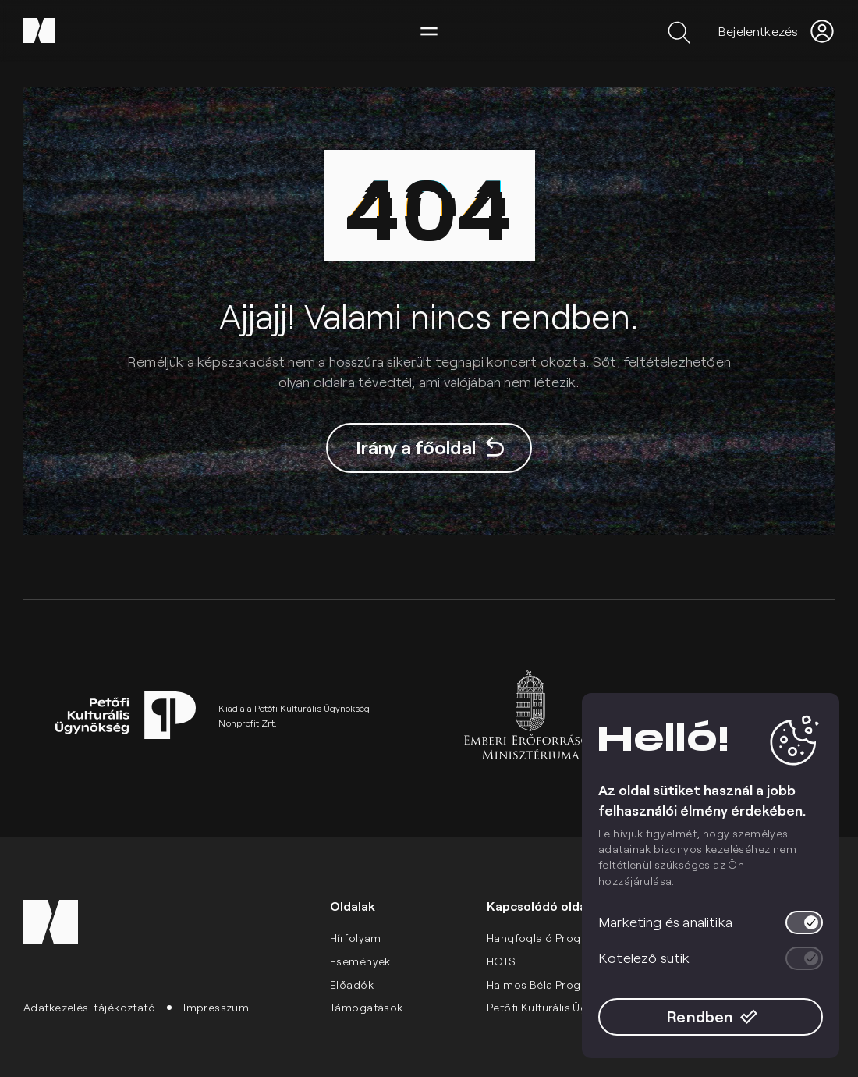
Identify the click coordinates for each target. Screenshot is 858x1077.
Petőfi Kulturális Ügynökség (560, 1007)
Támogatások (366, 1007)
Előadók (352, 984)
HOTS (501, 961)
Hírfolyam (355, 937)
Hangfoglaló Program (544, 937)
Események (360, 961)
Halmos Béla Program (544, 984)
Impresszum (216, 1007)
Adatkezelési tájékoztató (89, 1007)
